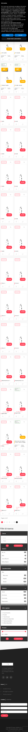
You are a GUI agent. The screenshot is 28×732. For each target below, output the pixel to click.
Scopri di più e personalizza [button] (14, 38)
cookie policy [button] (23, 12)
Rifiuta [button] (7, 35)
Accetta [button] (20, 35)
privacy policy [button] (15, 28)
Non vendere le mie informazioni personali (11, 22)
